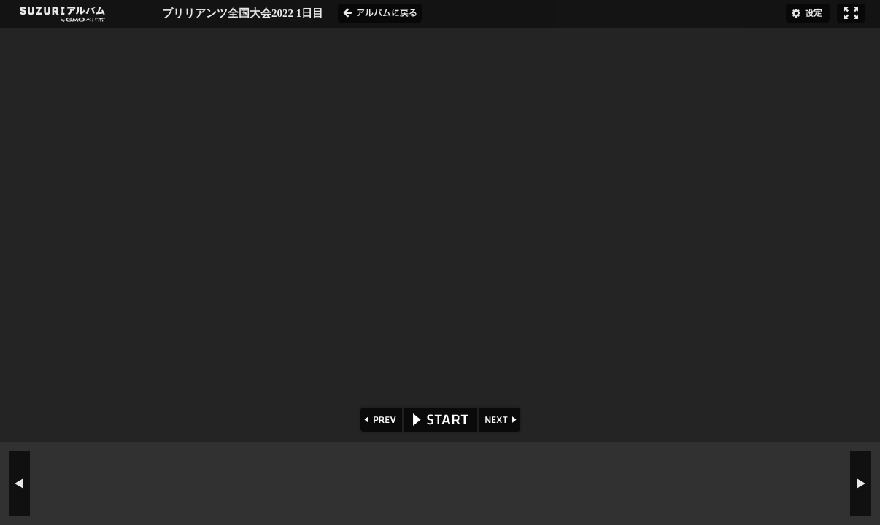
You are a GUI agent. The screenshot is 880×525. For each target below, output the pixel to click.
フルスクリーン (851, 13)
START (440, 420)
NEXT (501, 420)
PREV (380, 420)
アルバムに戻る (380, 13)
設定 (808, 13)
